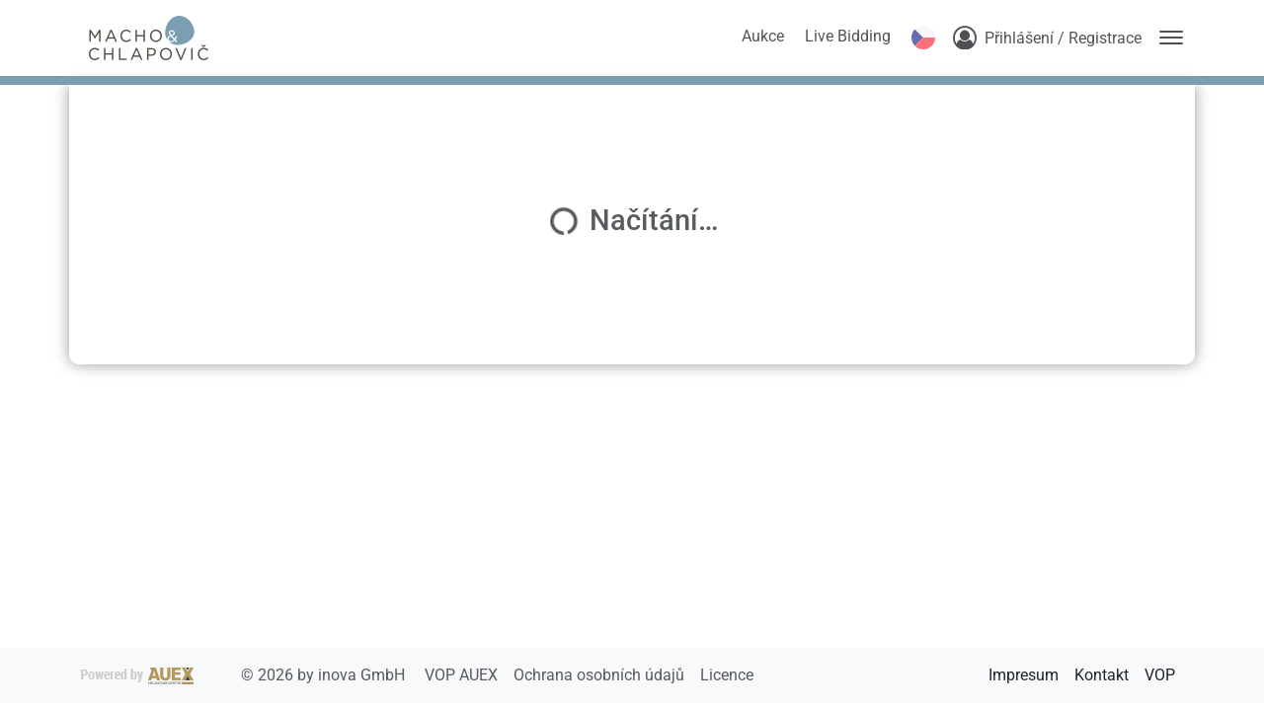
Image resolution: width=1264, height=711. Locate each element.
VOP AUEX (463, 675)
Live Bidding (848, 36)
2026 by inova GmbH (245, 675)
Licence (726, 675)
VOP (1160, 675)
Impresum (1023, 675)
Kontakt (1101, 675)
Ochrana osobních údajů (601, 675)
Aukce (763, 36)
